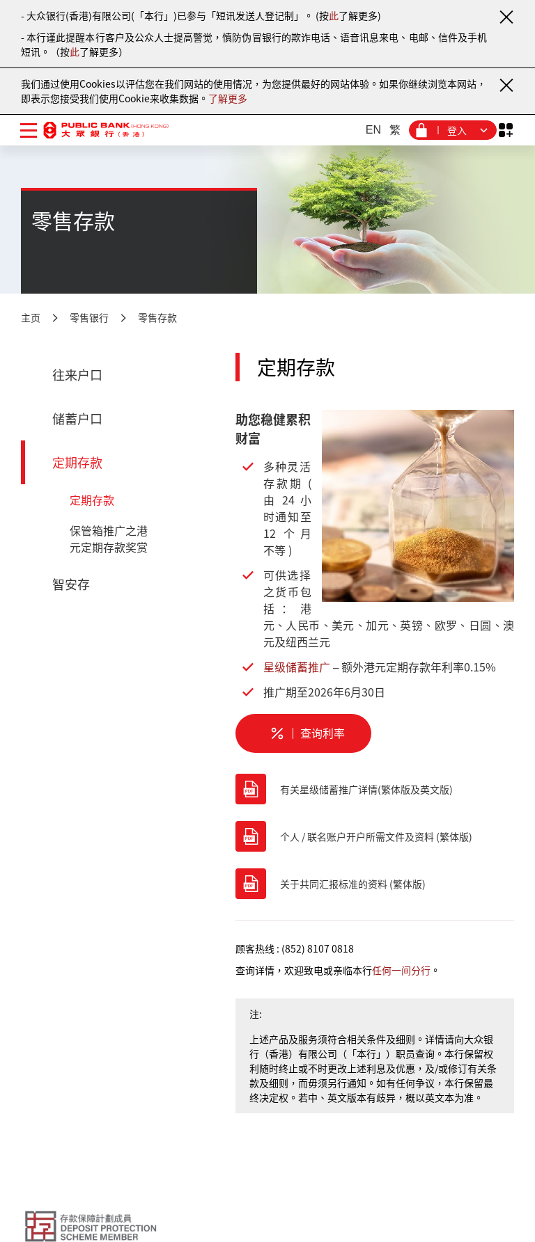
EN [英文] (373, 130)
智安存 (71, 584)
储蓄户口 (77, 418)
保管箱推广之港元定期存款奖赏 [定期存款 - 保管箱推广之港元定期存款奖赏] (109, 538)
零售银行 (89, 317)
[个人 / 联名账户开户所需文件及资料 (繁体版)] (375, 836)
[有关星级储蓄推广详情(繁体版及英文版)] (375, 789)
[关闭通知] (505, 16)
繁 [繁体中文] (395, 130)
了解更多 (227, 98)
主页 (30, 317)
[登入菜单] (453, 130)
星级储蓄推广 (296, 666)
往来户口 (77, 374)
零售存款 (157, 317)
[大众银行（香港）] (106, 130)
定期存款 (77, 462)
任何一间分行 (401, 970)
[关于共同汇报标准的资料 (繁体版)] (375, 883)
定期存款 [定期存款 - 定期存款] (92, 499)
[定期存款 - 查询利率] (303, 733)
